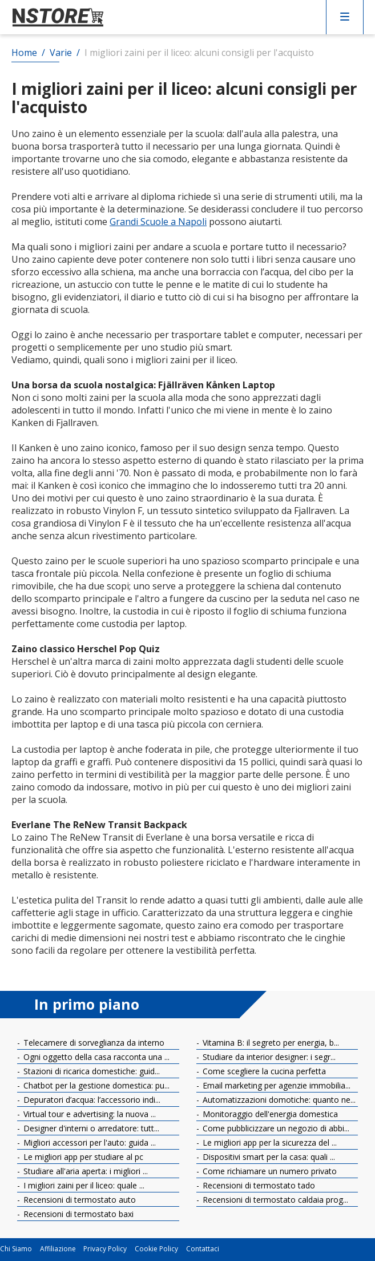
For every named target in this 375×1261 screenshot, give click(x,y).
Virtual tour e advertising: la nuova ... (88, 1114)
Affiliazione (58, 1249)
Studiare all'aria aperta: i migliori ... (84, 1171)
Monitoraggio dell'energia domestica (269, 1114)
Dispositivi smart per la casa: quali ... (267, 1156)
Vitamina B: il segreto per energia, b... (269, 1042)
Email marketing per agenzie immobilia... (275, 1085)
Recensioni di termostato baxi (77, 1213)
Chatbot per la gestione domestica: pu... (95, 1085)
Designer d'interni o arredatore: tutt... (90, 1128)
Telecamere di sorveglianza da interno (92, 1042)
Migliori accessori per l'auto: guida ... (88, 1142)
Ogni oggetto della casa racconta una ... (95, 1056)
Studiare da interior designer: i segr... (268, 1056)
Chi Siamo (16, 1249)
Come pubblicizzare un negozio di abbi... (274, 1128)
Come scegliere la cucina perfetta (263, 1071)
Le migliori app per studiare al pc (82, 1156)
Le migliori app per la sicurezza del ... (268, 1142)
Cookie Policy (156, 1249)
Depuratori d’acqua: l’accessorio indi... (90, 1099)
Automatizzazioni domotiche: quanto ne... (278, 1099)
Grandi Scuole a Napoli (158, 221)
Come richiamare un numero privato (268, 1171)
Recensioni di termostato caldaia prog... (274, 1199)
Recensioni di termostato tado (257, 1185)
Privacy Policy (105, 1249)
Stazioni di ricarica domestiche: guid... (90, 1071)
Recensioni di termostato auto (78, 1199)
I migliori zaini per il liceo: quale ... (82, 1185)
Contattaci (202, 1249)
